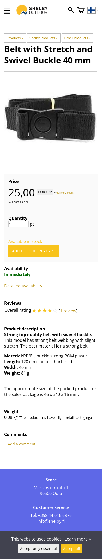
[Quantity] (18, 224)
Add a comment (21, 443)
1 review (68, 311)
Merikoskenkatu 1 (51, 488)
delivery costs (65, 192)
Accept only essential (38, 548)
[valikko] (7, 11)
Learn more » (78, 539)
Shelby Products (43, 38)
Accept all (71, 548)
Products (15, 38)
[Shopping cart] (81, 11)
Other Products (77, 38)
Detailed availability (23, 286)
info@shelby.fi (51, 521)
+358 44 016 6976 (55, 515)
